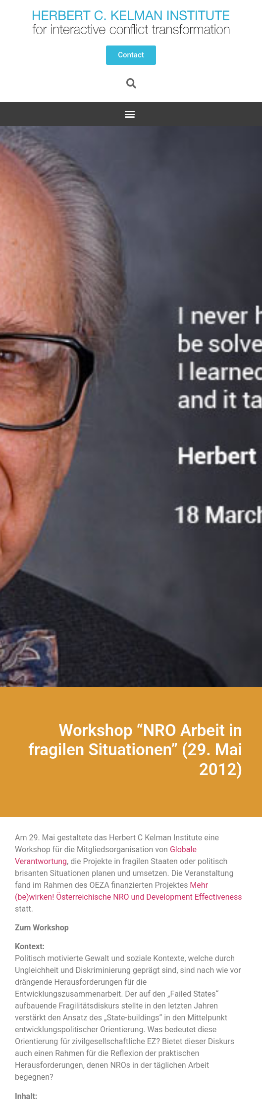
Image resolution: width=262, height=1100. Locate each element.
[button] (131, 55)
